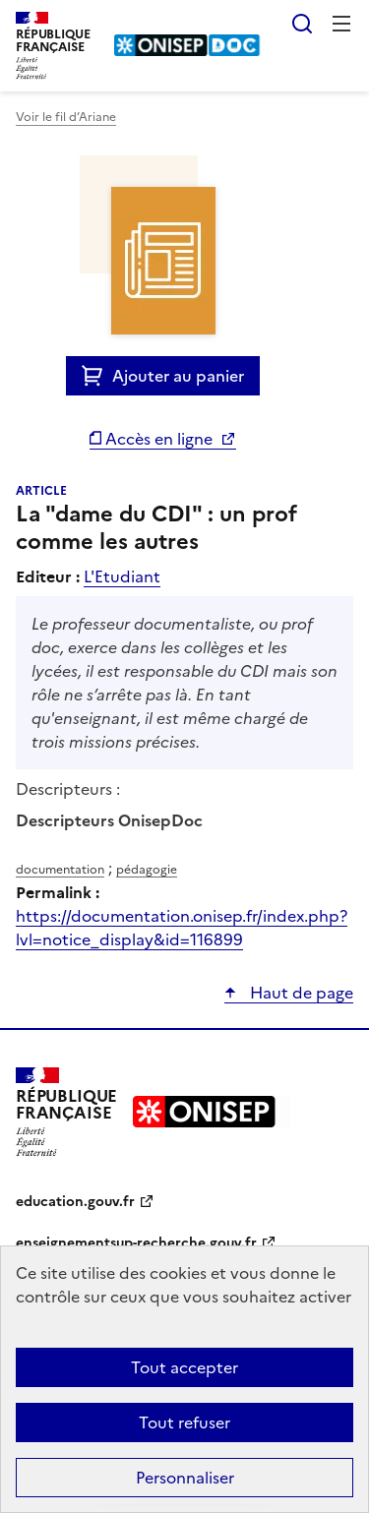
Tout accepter (184, 1367)
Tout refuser (184, 1422)
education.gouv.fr (75, 1201)
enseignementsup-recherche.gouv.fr (136, 1243)
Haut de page (299, 992)
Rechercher (302, 23)
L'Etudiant (122, 576)
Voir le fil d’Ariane (66, 117)
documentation (60, 869)
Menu (341, 23)
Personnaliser (185, 1477)
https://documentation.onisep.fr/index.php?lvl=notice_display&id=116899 (181, 927)
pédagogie (146, 869)
